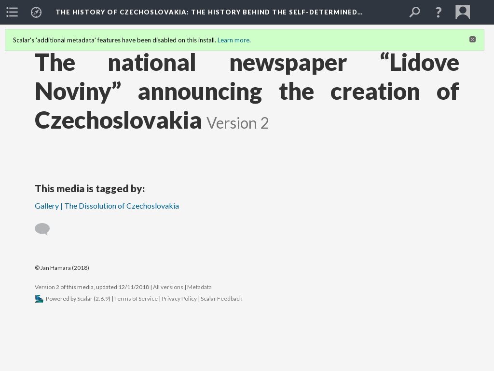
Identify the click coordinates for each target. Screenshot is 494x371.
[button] (438, 12)
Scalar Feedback (221, 298)
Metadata (199, 287)
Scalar (85, 298)
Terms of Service (136, 298)
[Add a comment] (46, 229)
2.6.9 (102, 298)
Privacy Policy (179, 298)
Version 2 (47, 287)
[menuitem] (12, 12)
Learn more (233, 40)
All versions (168, 287)
